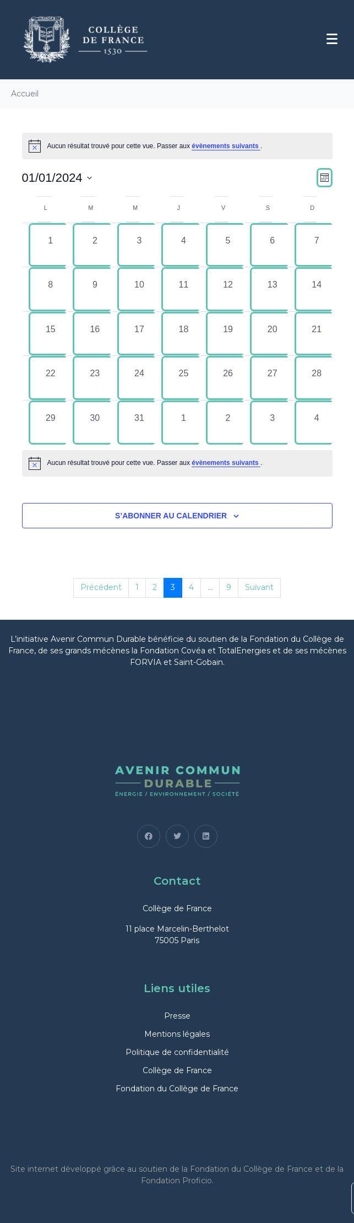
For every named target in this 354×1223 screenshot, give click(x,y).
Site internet (34, 1169)
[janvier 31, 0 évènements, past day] (139, 423)
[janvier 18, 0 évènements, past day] (183, 334)
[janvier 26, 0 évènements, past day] (228, 378)
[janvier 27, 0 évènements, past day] (272, 378)
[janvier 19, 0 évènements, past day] (228, 334)
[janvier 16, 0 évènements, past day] (95, 334)
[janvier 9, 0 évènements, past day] (95, 289)
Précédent (101, 587)
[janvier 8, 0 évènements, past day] (51, 289)
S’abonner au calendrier (171, 515)
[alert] (177, 463)
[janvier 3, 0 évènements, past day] (139, 245)
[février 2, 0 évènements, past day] (228, 423)
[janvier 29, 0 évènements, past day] (51, 423)
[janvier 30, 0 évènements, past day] (95, 423)
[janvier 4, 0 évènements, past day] (183, 245)
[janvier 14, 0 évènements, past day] (317, 289)
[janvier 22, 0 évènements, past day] (51, 378)
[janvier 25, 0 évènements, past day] (183, 378)
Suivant (259, 587)
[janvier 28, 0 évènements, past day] (317, 378)
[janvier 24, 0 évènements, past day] (139, 378)
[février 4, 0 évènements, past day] (317, 423)
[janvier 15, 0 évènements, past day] (51, 334)
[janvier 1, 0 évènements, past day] (51, 245)
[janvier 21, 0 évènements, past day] (317, 334)
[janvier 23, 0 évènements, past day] (95, 378)
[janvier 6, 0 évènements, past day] (272, 245)
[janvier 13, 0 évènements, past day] (272, 289)
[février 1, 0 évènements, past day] (183, 423)
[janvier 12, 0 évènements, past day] (228, 289)
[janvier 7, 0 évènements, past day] (317, 245)
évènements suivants (226, 146)
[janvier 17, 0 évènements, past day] (139, 334)
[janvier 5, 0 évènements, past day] (228, 245)
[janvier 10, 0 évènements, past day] (139, 289)
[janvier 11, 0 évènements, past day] (183, 289)
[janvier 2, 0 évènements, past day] (95, 245)
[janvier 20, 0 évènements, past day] (272, 334)
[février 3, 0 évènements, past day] (272, 423)
